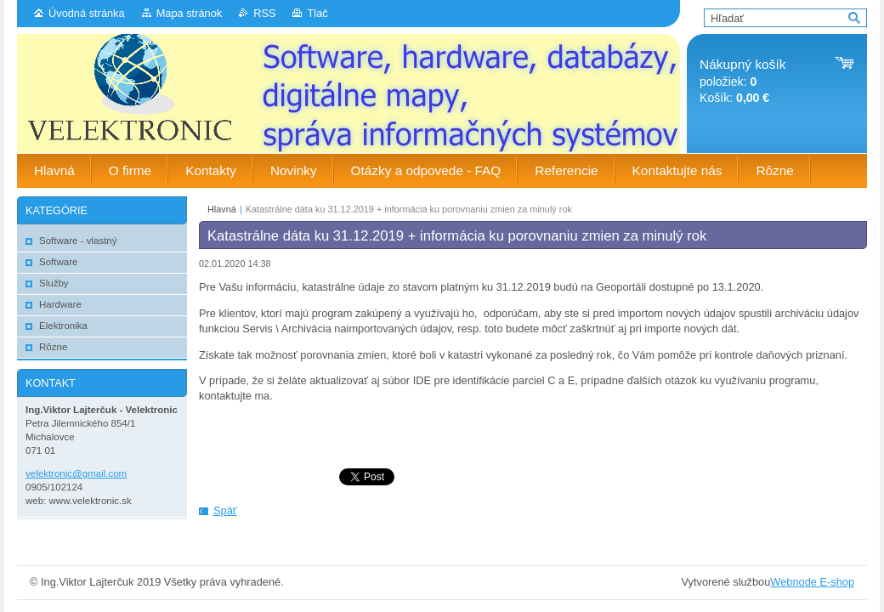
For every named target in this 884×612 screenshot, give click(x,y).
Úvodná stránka (86, 13)
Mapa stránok (189, 13)
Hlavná (221, 209)
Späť (225, 510)
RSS (264, 13)
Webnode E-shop (812, 581)
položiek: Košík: (742, 81)
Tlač (317, 13)
